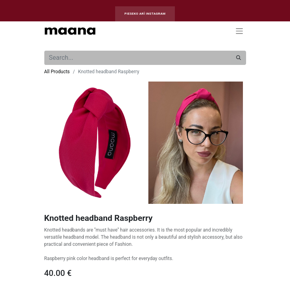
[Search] (238, 58)
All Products (57, 71)
